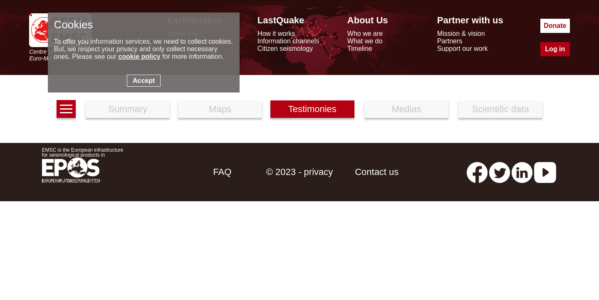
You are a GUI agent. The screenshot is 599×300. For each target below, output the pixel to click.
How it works (276, 33)
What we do (364, 41)
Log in (555, 48)
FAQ (222, 172)
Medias (406, 109)
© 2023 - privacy (299, 172)
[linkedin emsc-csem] (522, 172)
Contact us (377, 172)
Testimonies (312, 109)
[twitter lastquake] (499, 172)
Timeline (359, 48)
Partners (449, 41)
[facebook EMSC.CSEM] (477, 172)
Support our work (462, 48)
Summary (127, 109)
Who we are (365, 33)
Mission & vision (461, 33)
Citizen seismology (285, 48)
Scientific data (500, 109)
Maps (220, 109)
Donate (555, 25)
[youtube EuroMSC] (545, 172)
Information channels (288, 41)
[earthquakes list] (66, 109)
